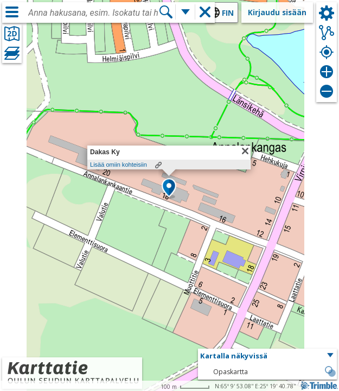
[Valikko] (12, 12)
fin (228, 13)
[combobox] (93, 13)
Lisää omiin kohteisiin (118, 164)
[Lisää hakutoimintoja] (185, 12)
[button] (169, 188)
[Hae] (166, 12)
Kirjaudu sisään (277, 12)
